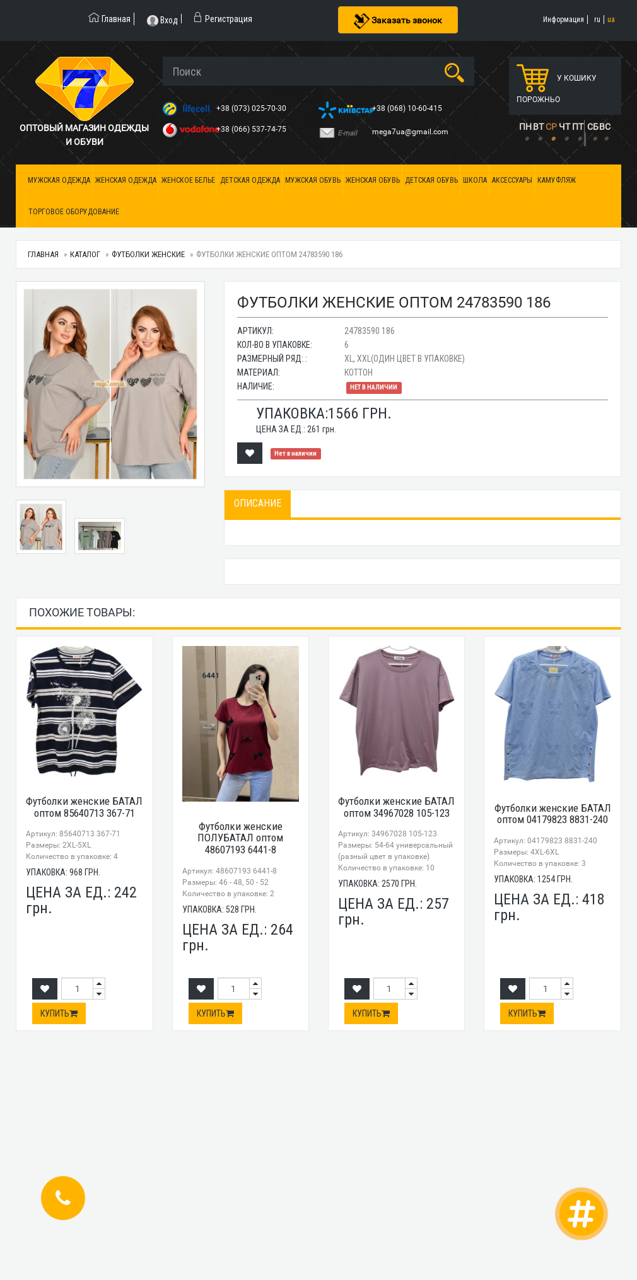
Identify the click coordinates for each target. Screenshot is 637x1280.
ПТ (577, 127)
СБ (593, 127)
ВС (605, 127)
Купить (59, 1013)
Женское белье (188, 180)
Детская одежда (250, 180)
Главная (43, 254)
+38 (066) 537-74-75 (252, 129)
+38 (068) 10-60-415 (408, 108)
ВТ (538, 127)
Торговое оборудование (73, 211)
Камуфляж (556, 180)
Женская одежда (125, 180)
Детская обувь (431, 180)
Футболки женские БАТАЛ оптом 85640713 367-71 (84, 807)
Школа (475, 180)
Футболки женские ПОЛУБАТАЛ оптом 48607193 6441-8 (240, 838)
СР (551, 127)
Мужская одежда (59, 180)
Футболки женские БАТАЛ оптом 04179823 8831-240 (552, 814)
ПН (525, 127)
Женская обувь (373, 180)
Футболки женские (148, 254)
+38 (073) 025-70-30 (252, 108)
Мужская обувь (313, 180)
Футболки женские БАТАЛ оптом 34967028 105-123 (396, 807)
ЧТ (564, 127)
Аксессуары (512, 180)
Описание (257, 503)
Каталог (85, 254)
